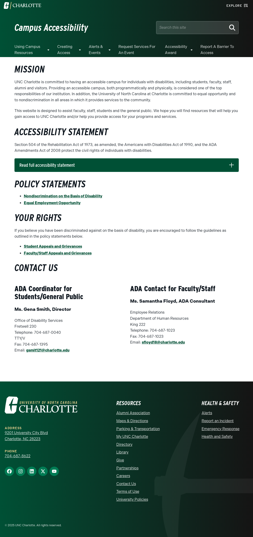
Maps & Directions (132, 421)
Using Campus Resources (27, 49)
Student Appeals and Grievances (53, 246)
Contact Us (126, 484)
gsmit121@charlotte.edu (47, 350)
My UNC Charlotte (132, 436)
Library (122, 452)
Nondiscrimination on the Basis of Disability (63, 196)
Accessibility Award (176, 49)
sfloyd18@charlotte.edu (163, 342)
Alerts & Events (96, 49)
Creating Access (64, 49)
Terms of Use (127, 491)
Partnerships (127, 468)
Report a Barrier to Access (217, 49)
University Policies (132, 499)
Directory (124, 444)
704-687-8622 (17, 456)
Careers (123, 476)
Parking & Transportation (138, 429)
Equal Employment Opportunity (52, 203)
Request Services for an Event (136, 49)
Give (120, 460)
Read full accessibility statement (47, 165)
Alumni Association (133, 413)
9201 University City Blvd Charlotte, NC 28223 (26, 436)
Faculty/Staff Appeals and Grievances (58, 253)
